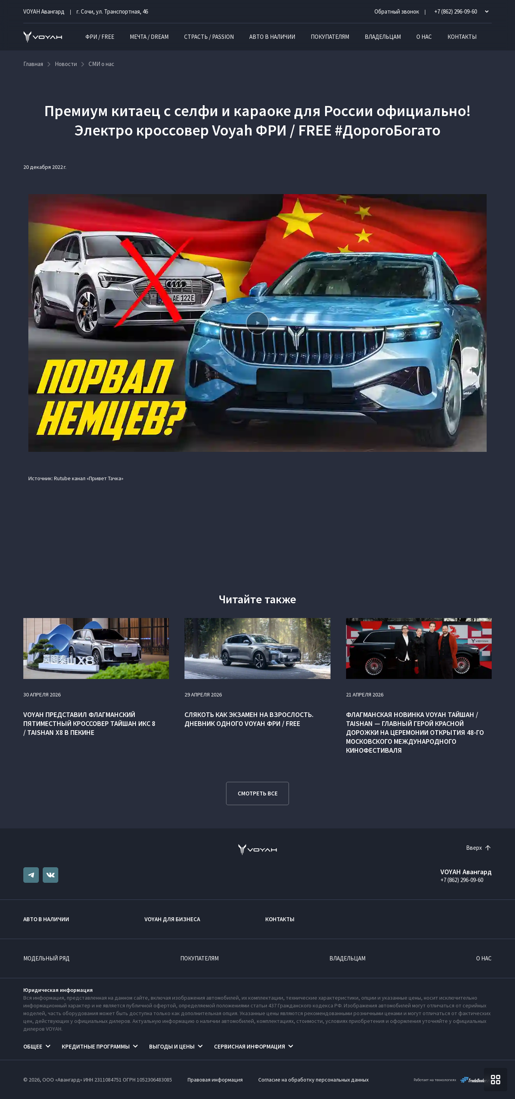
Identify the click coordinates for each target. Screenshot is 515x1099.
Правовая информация (215, 1079)
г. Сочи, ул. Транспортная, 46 (112, 11)
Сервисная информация (249, 1046)
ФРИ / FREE (99, 36)
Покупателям (330, 36)
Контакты (462, 36)
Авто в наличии (272, 36)
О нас (424, 36)
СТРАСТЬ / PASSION (209, 36)
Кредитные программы (96, 1046)
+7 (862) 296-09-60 (461, 880)
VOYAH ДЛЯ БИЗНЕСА (172, 919)
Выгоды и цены (172, 1046)
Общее (32, 1046)
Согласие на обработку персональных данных (313, 1079)
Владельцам (383, 36)
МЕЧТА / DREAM (149, 36)
